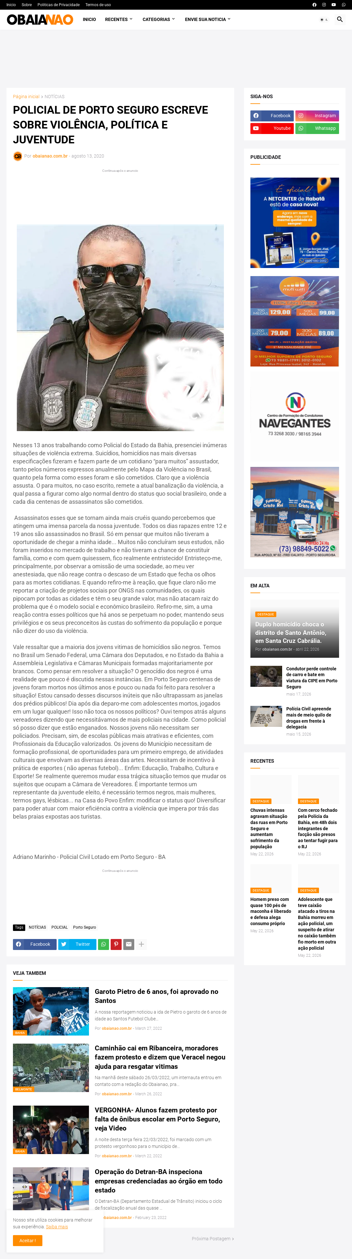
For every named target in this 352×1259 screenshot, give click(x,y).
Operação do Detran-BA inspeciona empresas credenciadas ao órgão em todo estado (159, 1181)
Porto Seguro (84, 927)
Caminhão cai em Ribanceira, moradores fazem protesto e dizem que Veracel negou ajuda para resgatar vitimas (160, 1057)
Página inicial (26, 96)
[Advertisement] (176, 59)
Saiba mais (57, 1226)
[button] (324, 19)
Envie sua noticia (205, 19)
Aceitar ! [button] (27, 1240)
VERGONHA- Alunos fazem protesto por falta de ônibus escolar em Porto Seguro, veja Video (157, 1119)
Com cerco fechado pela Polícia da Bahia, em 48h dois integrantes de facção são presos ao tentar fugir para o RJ (318, 828)
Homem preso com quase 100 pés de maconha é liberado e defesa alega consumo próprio (270, 911)
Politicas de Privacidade (59, 5)
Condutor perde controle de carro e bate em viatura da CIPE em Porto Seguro (311, 678)
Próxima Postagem (211, 1238)
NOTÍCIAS (54, 96)
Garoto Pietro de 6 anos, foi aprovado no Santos (156, 996)
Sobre (27, 5)
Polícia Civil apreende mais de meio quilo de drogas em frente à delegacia (308, 718)
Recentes (116, 19)
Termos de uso (98, 5)
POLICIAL (59, 927)
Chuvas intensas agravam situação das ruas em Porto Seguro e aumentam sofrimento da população (269, 828)
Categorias (156, 19)
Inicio (11, 5)
